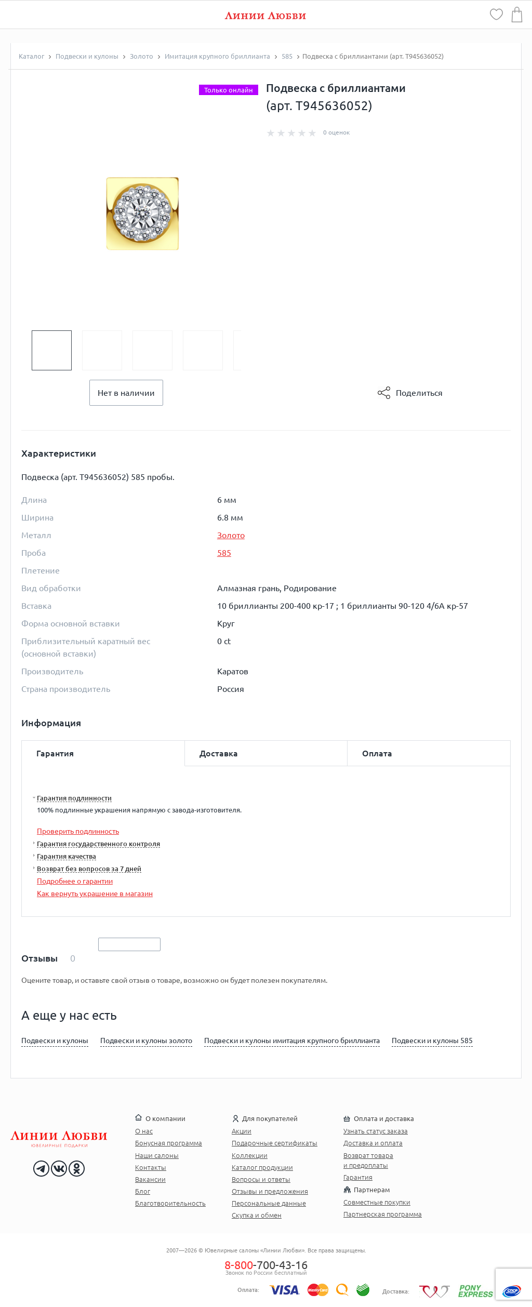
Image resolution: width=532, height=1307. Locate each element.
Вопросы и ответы (261, 1179)
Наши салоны (157, 1155)
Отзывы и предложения (270, 1191)
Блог (142, 1191)
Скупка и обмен (257, 1215)
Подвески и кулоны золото (146, 1040)
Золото (231, 535)
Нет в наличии (126, 392)
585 (224, 552)
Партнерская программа (382, 1214)
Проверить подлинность (78, 831)
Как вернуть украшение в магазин (95, 893)
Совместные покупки (376, 1202)
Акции (241, 1131)
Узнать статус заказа (375, 1131)
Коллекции (250, 1155)
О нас (144, 1131)
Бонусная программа (168, 1142)
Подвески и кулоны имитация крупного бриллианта (292, 1040)
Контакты (150, 1167)
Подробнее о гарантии (75, 881)
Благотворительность (170, 1203)
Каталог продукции (262, 1167)
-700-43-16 (266, 1264)
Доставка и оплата (373, 1142)
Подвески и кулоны (54, 1040)
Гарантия (358, 1177)
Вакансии (150, 1179)
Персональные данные (269, 1203)
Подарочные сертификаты (274, 1142)
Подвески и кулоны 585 (432, 1040)
